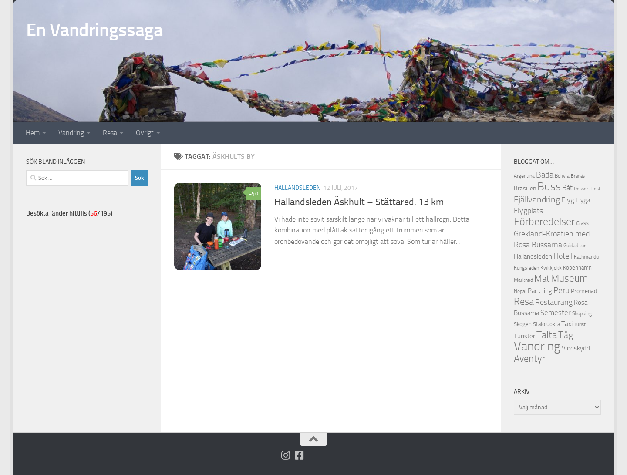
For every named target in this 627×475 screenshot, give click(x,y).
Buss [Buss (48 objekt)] (549, 186)
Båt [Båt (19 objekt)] (567, 187)
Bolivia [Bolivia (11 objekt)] (562, 175)
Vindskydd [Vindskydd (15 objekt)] (576, 348)
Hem (33, 132)
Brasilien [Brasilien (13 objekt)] (525, 188)
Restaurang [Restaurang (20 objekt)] (554, 302)
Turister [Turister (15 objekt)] (524, 336)
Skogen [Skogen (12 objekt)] (523, 324)
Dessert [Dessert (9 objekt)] (582, 189)
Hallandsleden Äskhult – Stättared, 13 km (359, 202)
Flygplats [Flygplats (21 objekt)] (528, 211)
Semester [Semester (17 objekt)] (555, 313)
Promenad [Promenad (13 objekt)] (584, 291)
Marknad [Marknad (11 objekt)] (523, 279)
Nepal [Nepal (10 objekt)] (520, 291)
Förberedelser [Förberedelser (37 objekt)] (544, 222)
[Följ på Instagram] (286, 455)
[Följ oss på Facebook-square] (299, 455)
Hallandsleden (297, 188)
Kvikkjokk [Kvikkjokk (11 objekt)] (551, 267)
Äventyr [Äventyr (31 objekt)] (529, 358)
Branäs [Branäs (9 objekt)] (578, 176)
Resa (110, 132)
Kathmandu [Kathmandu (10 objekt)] (586, 257)
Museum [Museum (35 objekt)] (569, 278)
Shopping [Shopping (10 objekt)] (582, 313)
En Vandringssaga (94, 30)
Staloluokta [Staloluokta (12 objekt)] (546, 324)
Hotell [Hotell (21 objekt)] (563, 256)
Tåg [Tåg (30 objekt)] (565, 335)
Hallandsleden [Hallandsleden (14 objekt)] (533, 256)
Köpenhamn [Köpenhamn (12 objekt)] (577, 267)
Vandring (71, 132)
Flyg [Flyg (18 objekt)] (567, 199)
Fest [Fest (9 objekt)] (595, 189)
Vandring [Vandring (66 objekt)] (537, 346)
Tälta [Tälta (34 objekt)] (546, 335)
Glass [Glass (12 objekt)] (582, 223)
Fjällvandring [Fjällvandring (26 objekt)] (537, 199)
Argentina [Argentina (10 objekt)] (524, 176)
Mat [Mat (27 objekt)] (541, 278)
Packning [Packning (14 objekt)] (540, 291)
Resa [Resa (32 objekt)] (524, 301)
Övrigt (145, 132)
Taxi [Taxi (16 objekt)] (567, 324)
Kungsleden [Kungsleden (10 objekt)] (526, 268)
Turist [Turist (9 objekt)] (580, 324)
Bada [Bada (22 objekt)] (544, 175)
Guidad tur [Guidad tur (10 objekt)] (574, 246)
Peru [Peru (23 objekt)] (561, 290)
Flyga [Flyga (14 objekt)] (583, 200)
